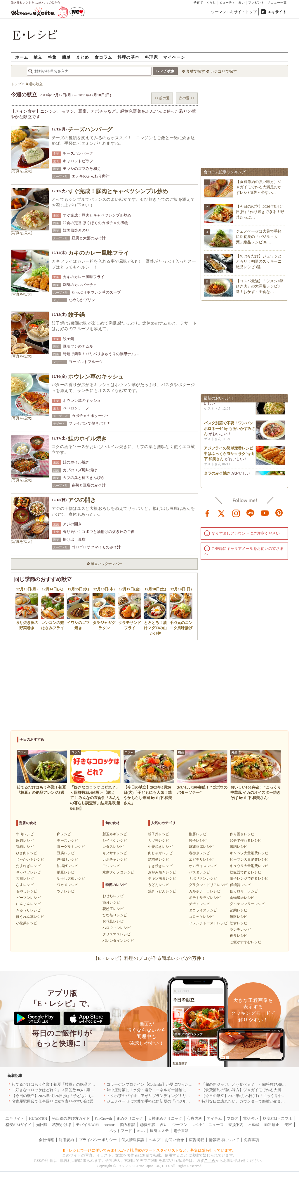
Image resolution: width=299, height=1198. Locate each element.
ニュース (216, 1124)
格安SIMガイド (18, 1124)
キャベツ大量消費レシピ (249, 853)
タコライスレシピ (203, 910)
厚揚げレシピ (67, 859)
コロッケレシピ (201, 917)
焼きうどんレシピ (162, 891)
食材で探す (195, 71)
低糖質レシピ (240, 885)
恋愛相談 (147, 1124)
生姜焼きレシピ (160, 847)
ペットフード (120, 1131)
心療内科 (194, 1118)
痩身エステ (159, 1131)
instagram (236, 512)
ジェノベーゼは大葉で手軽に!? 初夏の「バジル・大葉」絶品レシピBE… (258, 236)
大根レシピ (25, 878)
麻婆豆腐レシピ (201, 847)
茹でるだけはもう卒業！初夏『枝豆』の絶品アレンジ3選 (60, 1084)
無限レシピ (238, 917)
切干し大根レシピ (71, 878)
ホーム (21, 57)
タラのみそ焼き (217, 475)
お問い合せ (174, 1140)
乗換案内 (236, 1124)
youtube (264, 512)
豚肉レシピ (25, 840)
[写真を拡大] (21, 171)
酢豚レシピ (197, 834)
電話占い (250, 1118)
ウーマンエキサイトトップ (234, 12)
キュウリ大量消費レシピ (249, 866)
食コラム (103, 57)
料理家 (151, 57)
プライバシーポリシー (98, 1140)
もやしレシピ (26, 891)
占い (242, 2)
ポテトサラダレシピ (204, 898)
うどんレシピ (158, 885)
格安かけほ (61, 1124)
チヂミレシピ (199, 904)
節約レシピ (238, 910)
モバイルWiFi (87, 1124)
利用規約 (66, 1140)
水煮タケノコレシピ (118, 872)
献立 (38, 57)
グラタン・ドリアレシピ (208, 885)
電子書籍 (181, 1131)
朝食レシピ (238, 923)
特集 (52, 57)
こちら (209, 1160)
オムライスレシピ (203, 866)
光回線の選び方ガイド (71, 1118)
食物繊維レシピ (242, 898)
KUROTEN (38, 1118)
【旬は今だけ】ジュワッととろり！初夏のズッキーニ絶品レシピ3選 (258, 261)
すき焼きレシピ (160, 866)
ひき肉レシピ (26, 853)
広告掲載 (196, 1140)
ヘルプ (154, 1140)
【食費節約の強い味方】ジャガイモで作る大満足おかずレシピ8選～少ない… (258, 186)
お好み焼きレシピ (162, 872)
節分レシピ (111, 902)
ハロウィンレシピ (116, 928)
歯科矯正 (271, 1124)
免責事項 (251, 1140)
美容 (288, 1124)
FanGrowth (103, 1118)
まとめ (82, 57)
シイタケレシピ (114, 840)
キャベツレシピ (28, 872)
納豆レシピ (65, 872)
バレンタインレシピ (118, 941)
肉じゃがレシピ (160, 853)
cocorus (109, 1124)
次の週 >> (186, 98)
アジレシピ (111, 866)
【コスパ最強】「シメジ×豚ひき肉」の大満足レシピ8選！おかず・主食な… (260, 286)
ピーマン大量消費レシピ (249, 859)
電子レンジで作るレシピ (249, 878)
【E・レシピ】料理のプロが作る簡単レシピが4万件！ (149, 958)
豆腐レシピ (65, 853)
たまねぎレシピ (28, 866)
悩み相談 (127, 1124)
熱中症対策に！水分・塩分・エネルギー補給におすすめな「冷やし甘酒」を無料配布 (179, 1090)
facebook (207, 512)
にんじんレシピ (28, 904)
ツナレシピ (65, 891)
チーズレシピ (67, 840)
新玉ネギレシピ (114, 834)
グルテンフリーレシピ (247, 904)
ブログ (232, 1118)
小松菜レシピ (26, 923)
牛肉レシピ (25, 834)
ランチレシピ (240, 929)
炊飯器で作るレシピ (245, 872)
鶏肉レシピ (25, 847)
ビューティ (227, 2)
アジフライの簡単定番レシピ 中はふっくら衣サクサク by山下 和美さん (229, 455)
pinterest (279, 512)
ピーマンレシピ (28, 898)
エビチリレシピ (201, 859)
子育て (198, 2)
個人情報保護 (132, 1140)
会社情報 (46, 1140)
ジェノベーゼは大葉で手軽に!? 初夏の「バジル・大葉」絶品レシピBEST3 (169, 1101)
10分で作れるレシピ (245, 840)
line (250, 512)
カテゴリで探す (223, 71)
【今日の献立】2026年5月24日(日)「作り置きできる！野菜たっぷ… (260, 211)
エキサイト (276, 12)
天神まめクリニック (165, 1118)
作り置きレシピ (242, 834)
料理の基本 (128, 57)
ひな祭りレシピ (114, 915)
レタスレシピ (113, 847)
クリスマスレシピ (116, 934)
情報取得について (224, 1140)
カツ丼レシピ (158, 840)
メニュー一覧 (277, 2)
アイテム (214, 1118)
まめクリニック (130, 1118)
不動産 (254, 1124)
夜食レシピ (238, 936)
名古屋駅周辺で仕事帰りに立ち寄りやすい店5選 (52, 1101)
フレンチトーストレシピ (208, 923)
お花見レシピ (113, 921)
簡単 (66, 57)
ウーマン (179, 1124)
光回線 (42, 1124)
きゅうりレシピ (28, 910)
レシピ (198, 1124)
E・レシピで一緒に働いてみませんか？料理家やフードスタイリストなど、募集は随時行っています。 (149, 1150)
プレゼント (256, 2)
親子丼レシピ (158, 834)
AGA (141, 1131)
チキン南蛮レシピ (162, 878)
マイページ (174, 57)
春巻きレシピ (199, 853)
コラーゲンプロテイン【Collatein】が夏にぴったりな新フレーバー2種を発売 (171, 1084)
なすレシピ (25, 885)
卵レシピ (64, 834)
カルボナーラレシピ (204, 891)
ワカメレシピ (67, 885)
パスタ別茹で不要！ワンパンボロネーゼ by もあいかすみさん (229, 430)
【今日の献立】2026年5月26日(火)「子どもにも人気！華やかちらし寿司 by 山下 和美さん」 (89, 1096)
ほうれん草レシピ (30, 917)
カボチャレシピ (114, 859)
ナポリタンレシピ (203, 878)
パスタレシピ (199, 872)
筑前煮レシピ (158, 859)
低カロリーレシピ (244, 891)
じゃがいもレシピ (30, 859)
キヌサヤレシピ (114, 853)
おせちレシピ (113, 896)
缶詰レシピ (238, 847)
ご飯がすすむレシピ (245, 942)
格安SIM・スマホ (277, 1118)
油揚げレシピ (67, 866)
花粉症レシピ (113, 909)
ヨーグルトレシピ (71, 847)
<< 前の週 (162, 98)
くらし (211, 2)
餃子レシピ (197, 840)
